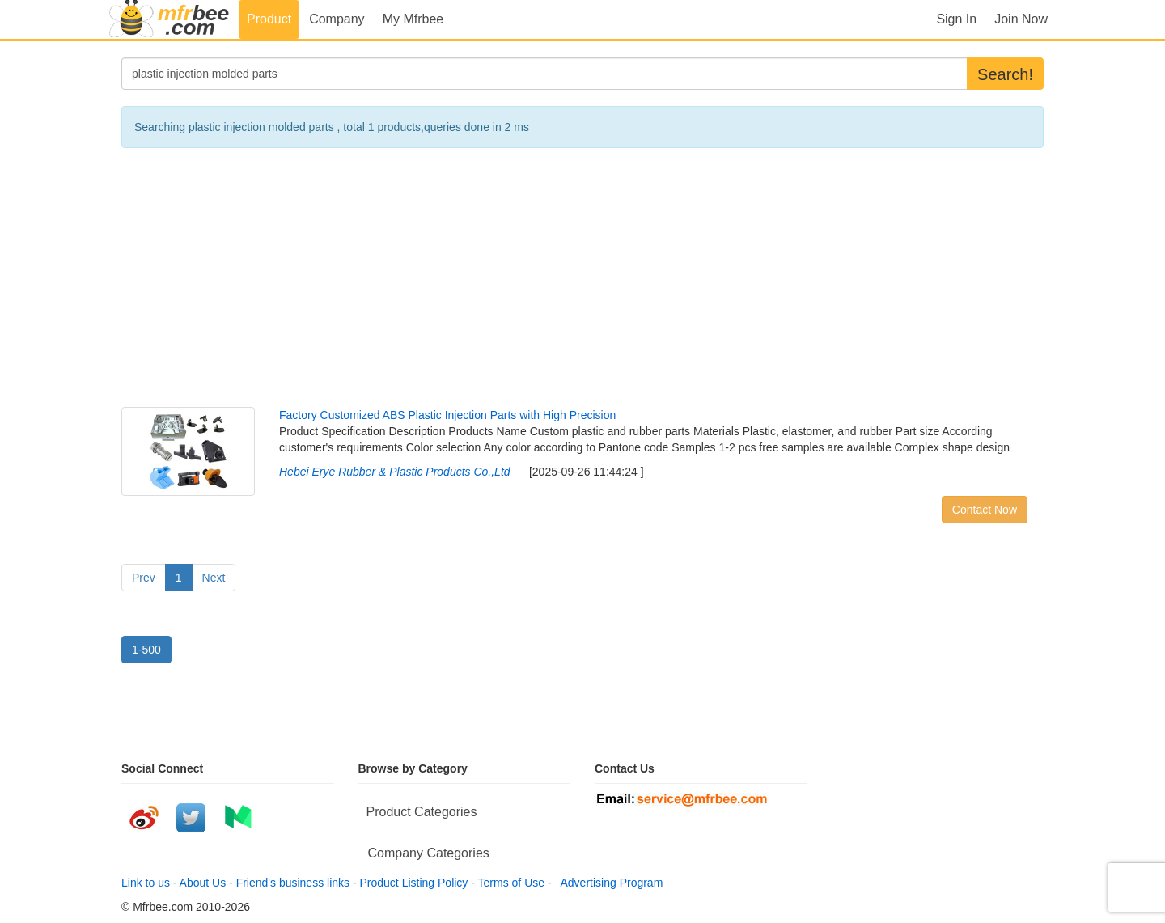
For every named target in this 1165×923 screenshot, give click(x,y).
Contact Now (984, 509)
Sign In (956, 19)
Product (269, 19)
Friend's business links (293, 882)
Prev (143, 577)
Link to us (145, 882)
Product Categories (421, 812)
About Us (203, 882)
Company (336, 19)
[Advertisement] (582, 277)
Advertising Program (608, 882)
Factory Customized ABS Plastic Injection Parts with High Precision (447, 415)
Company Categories (428, 853)
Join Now (1021, 19)
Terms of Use (511, 882)
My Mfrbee (413, 19)
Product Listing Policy (414, 882)
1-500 (146, 649)
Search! (1005, 74)
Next (214, 577)
